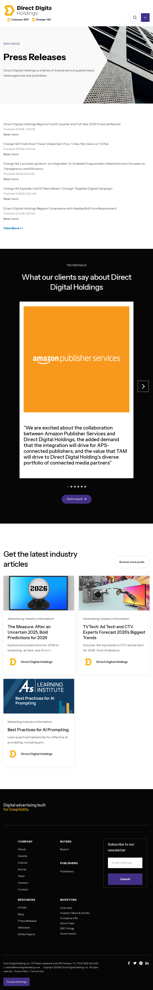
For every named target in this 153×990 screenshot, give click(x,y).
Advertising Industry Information (31, 622)
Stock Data (67, 923)
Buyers (64, 849)
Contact (23, 889)
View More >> (13, 228)
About (22, 849)
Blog (21, 914)
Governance (68, 933)
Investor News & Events (75, 913)
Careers (23, 882)
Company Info (69, 918)
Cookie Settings (16, 981)
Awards (22, 856)
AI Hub (22, 907)
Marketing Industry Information (30, 725)
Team (21, 876)
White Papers (26, 934)
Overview (66, 907)
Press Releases (27, 921)
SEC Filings (67, 928)
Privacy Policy (21, 971)
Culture (22, 862)
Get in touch (76, 499)
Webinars (24, 927)
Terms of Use (37, 971)
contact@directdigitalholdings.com (24, 967)
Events (22, 869)
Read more (11, 134)
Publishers (67, 871)
